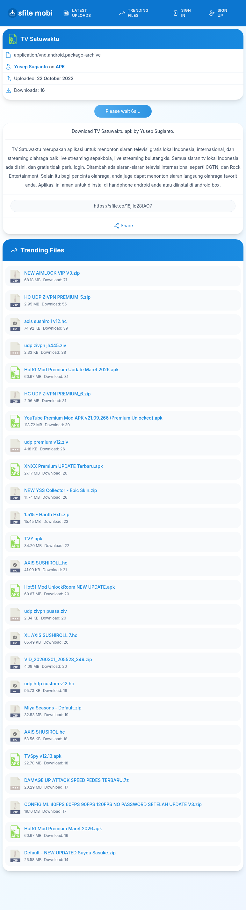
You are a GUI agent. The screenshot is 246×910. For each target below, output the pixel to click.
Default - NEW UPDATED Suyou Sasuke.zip (70, 852)
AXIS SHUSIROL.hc (44, 732)
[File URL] (123, 206)
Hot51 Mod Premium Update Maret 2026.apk (71, 369)
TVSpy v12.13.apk (43, 756)
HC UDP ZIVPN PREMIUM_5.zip (57, 297)
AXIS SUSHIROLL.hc (45, 562)
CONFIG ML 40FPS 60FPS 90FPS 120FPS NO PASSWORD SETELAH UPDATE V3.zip (113, 804)
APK (60, 66)
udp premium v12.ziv (46, 442)
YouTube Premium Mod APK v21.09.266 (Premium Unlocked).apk (93, 418)
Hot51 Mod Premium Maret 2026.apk (63, 828)
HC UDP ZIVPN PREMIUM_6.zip (57, 393)
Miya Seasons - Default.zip (53, 707)
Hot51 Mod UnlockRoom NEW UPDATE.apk (69, 587)
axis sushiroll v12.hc (45, 321)
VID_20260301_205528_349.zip (58, 659)
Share (123, 225)
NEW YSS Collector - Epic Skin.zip (60, 490)
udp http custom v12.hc (49, 683)
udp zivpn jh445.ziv (45, 345)
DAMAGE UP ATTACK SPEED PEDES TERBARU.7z (76, 780)
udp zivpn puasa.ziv (45, 611)
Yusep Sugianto (31, 66)
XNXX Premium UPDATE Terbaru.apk (63, 466)
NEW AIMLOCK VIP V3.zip (52, 273)
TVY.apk (33, 538)
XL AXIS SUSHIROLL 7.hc (50, 635)
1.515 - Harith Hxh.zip (46, 514)
